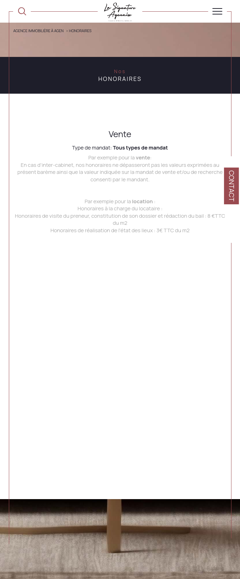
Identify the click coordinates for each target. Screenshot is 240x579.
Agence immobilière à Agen (38, 30)
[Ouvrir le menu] (217, 11)
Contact (231, 185)
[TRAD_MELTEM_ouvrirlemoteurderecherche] (22, 11)
